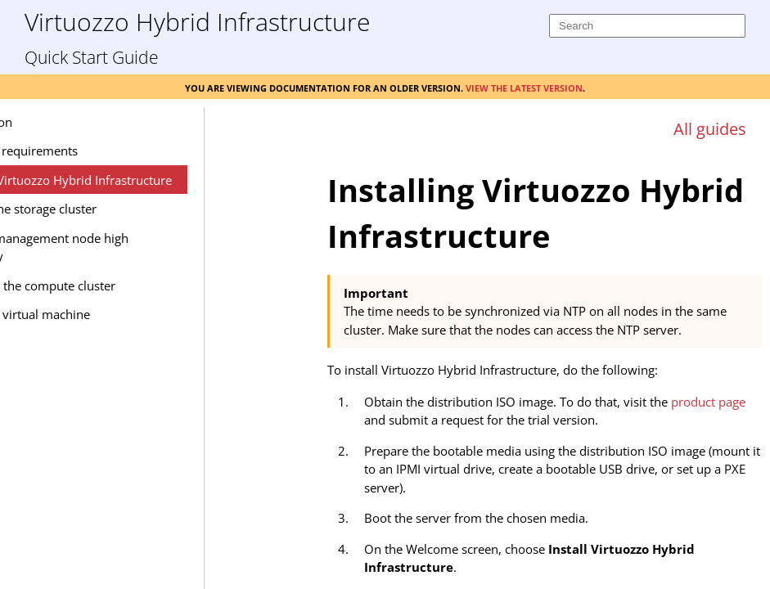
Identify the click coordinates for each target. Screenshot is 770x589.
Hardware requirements (112, 150)
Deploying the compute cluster (131, 285)
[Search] (647, 26)
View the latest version (524, 87)
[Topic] (544, 366)
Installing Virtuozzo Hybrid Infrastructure (159, 180)
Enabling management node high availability (138, 247)
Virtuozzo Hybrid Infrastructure (197, 21)
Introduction (80, 122)
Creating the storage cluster (122, 208)
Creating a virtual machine (118, 314)
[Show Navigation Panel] (275, 120)
